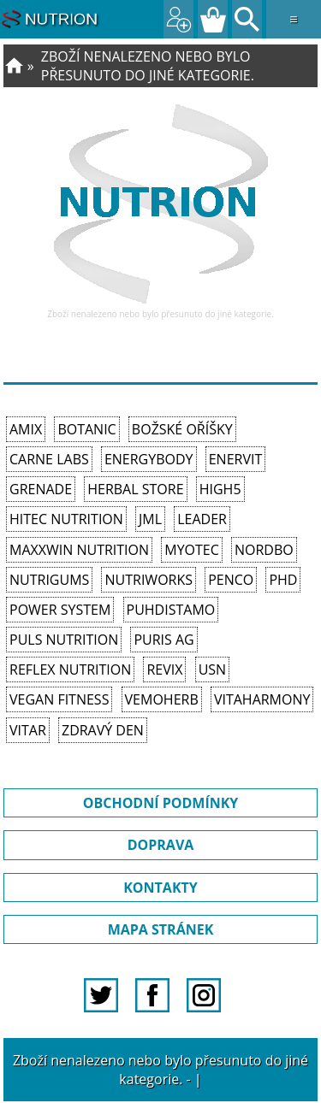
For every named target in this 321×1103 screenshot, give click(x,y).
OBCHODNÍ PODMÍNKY (161, 802)
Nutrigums (49, 579)
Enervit (236, 459)
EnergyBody (148, 459)
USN (212, 669)
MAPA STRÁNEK (161, 929)
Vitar (27, 730)
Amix (25, 429)
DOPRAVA (161, 844)
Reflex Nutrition (70, 669)
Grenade (40, 489)
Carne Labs (49, 459)
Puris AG (163, 639)
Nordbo (264, 549)
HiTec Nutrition (66, 519)
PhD (283, 579)
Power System (59, 609)
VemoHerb (162, 699)
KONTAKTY (160, 887)
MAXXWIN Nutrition (79, 549)
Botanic (86, 429)
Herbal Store (135, 489)
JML (150, 519)
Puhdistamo (171, 609)
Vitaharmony (262, 699)
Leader (202, 519)
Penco (230, 579)
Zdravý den (103, 730)
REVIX (164, 669)
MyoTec (191, 549)
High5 (220, 489)
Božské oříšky (182, 429)
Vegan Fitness (59, 699)
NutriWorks (148, 579)
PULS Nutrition (63, 639)
